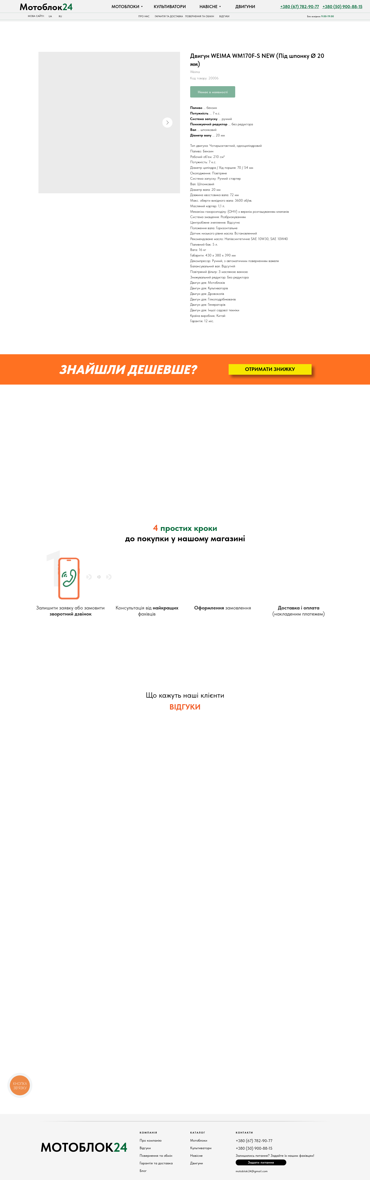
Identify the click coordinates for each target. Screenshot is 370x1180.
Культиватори (200, 1148)
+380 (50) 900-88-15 (254, 1148)
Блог (143, 1171)
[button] (270, 369)
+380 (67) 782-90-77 (254, 1140)
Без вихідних (320, 16)
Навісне (196, 1155)
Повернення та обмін (156, 1155)
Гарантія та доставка (156, 1163)
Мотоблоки (198, 1140)
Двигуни (196, 1163)
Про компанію (151, 1140)
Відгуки (145, 1148)
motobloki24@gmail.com (252, 1171)
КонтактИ (244, 1132)
